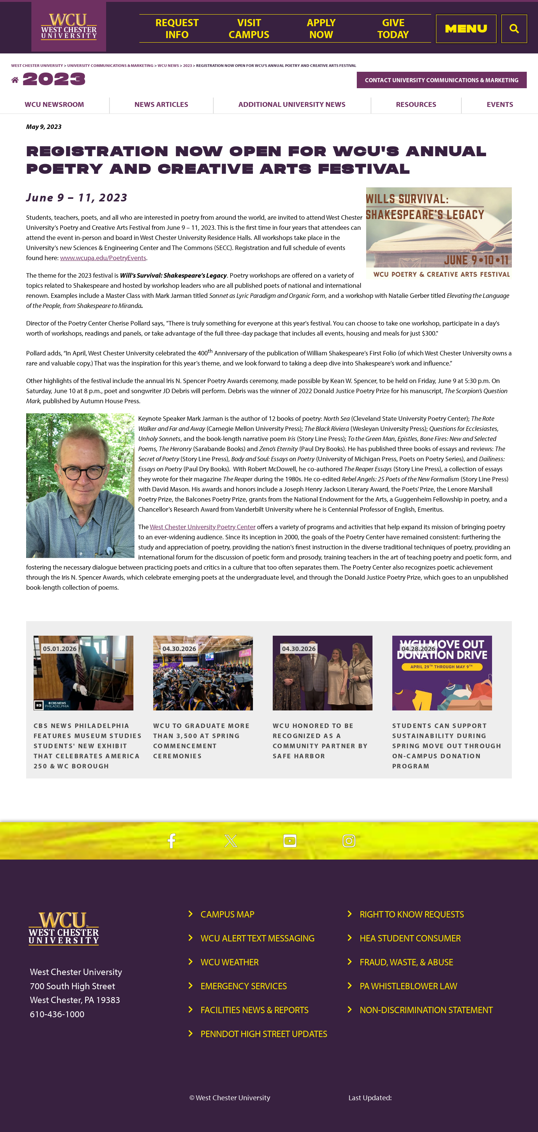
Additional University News (292, 104)
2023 (187, 65)
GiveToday (393, 28)
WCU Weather (230, 962)
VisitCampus (249, 28)
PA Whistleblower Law (408, 985)
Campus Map (227, 914)
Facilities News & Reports (255, 1009)
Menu (466, 29)
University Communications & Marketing (110, 65)
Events (500, 104)
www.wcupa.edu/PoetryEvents (103, 257)
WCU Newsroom (54, 104)
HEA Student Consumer (410, 938)
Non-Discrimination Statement (426, 1009)
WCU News (168, 65)
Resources (416, 104)
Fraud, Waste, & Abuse (406, 962)
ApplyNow (321, 28)
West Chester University (37, 65)
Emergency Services (244, 985)
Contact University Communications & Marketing (442, 80)
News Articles (161, 104)
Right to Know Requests (412, 914)
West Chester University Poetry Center (203, 526)
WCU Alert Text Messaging (258, 938)
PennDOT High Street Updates (264, 1033)
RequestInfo (177, 28)
